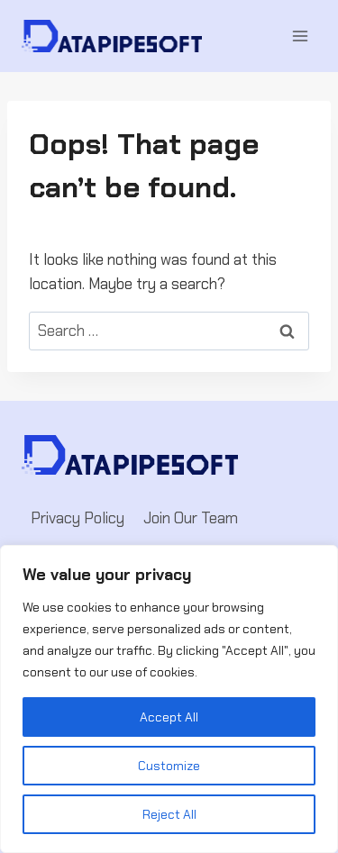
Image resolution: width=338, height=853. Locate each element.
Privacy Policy (77, 518)
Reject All (169, 814)
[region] (169, 699)
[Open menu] (299, 36)
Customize (169, 766)
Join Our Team (190, 518)
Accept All (169, 717)
